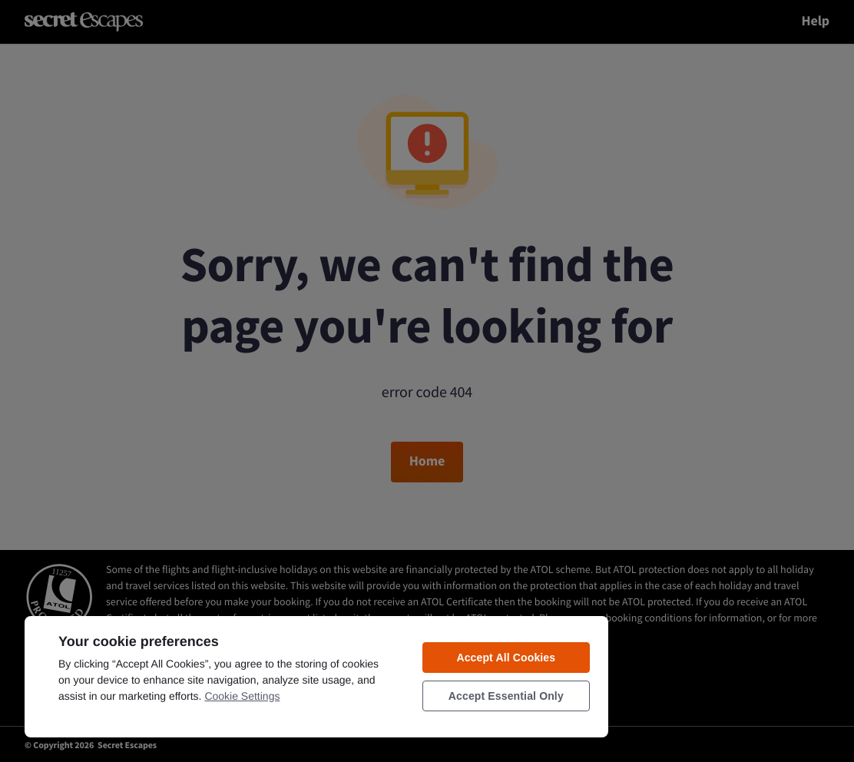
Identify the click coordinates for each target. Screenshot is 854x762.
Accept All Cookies (505, 657)
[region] (316, 676)
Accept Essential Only (506, 696)
